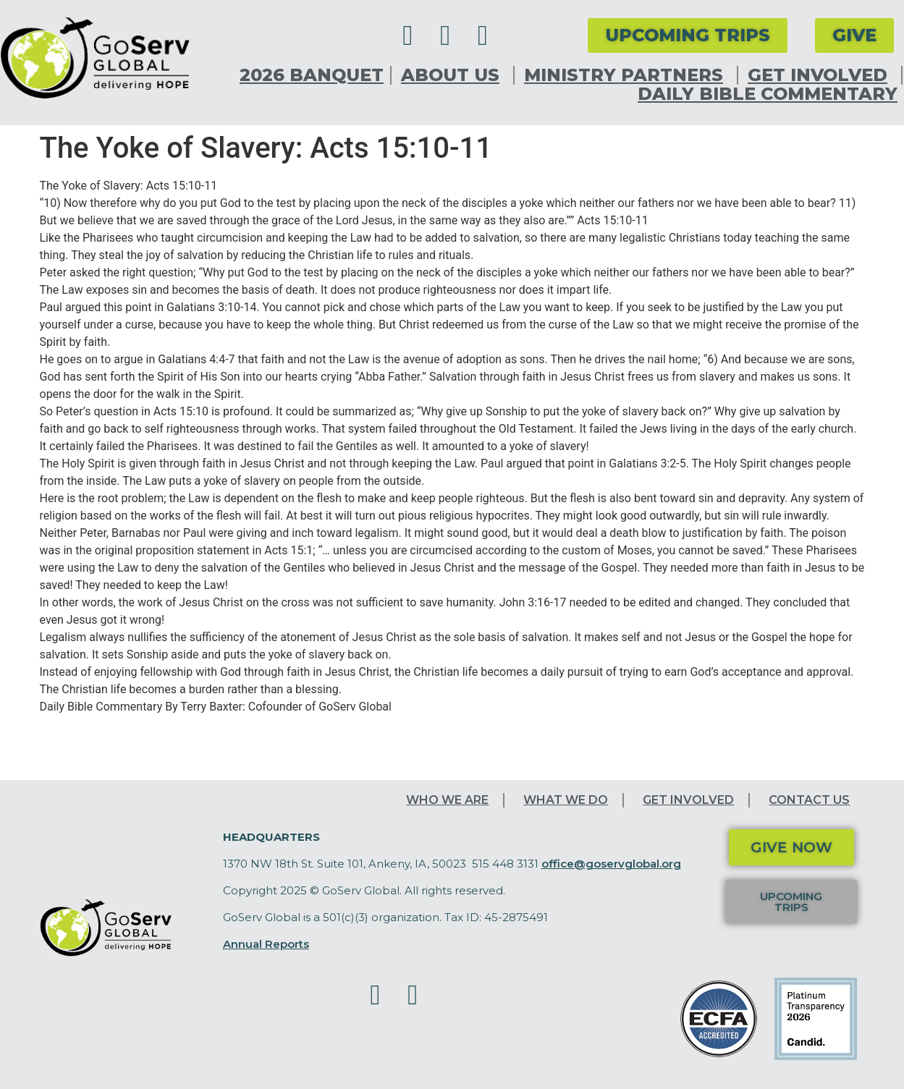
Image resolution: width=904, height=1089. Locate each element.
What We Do (565, 800)
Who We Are (447, 800)
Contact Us (809, 800)
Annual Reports (266, 944)
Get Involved (821, 75)
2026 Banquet (312, 75)
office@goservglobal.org (611, 863)
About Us (454, 75)
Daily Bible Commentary (767, 94)
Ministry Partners (627, 75)
